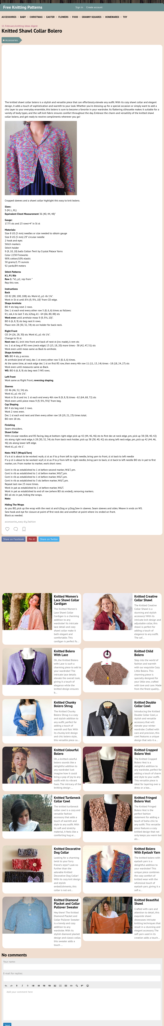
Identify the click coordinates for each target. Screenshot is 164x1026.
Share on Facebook (13, 539)
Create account (94, 7)
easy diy (22, 521)
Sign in (79, 7)
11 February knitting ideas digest (20, 25)
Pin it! (32, 539)
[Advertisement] (82, 72)
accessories (11, 521)
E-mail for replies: (13, 951)
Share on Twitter (49, 539)
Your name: (9, 940)
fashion (32, 521)
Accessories (11, 40)
